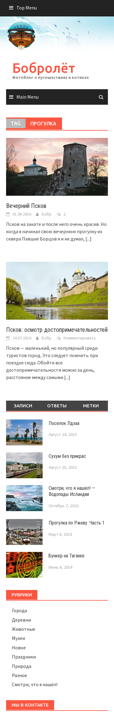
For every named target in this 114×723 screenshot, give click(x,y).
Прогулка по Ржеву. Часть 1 (77, 523)
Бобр (46, 214)
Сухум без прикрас (67, 456)
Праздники (24, 657)
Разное (19, 675)
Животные (23, 629)
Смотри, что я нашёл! (34, 684)
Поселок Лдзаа (64, 423)
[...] (88, 239)
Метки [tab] (91, 405)
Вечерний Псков (26, 205)
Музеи (18, 638)
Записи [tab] (23, 405)
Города (19, 610)
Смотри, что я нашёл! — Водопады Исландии (72, 491)
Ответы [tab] (57, 405)
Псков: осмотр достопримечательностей (57, 329)
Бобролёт (43, 67)
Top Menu (26, 8)
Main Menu (27, 97)
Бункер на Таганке (67, 556)
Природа (21, 666)
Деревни (21, 620)
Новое (19, 647)
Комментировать (80, 338)
